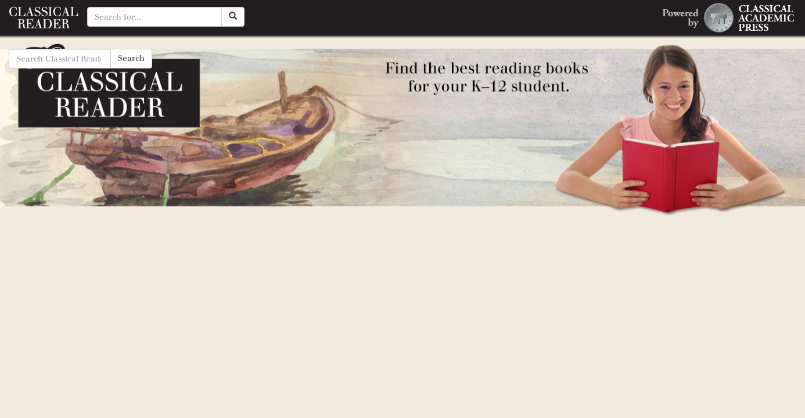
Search (131, 58)
